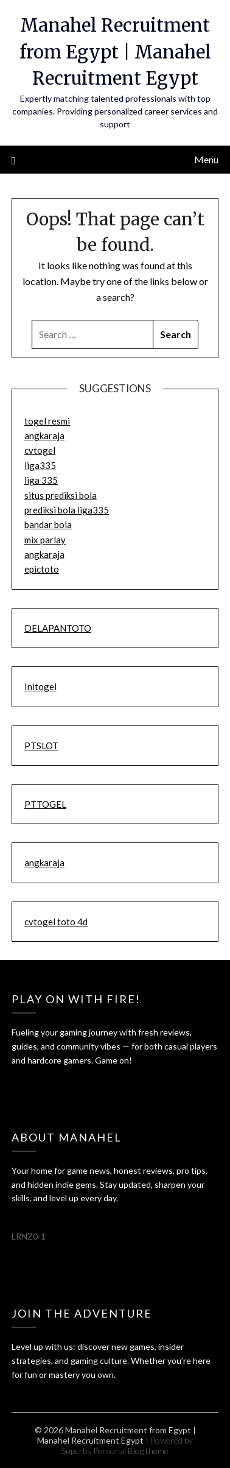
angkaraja (44, 435)
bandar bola (48, 524)
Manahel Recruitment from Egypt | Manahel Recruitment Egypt (115, 52)
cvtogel (39, 450)
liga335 (40, 465)
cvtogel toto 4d (56, 921)
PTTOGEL (45, 804)
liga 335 (41, 480)
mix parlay (45, 539)
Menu (206, 159)
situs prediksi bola (60, 495)
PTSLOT (41, 745)
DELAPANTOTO (57, 628)
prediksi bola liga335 (66, 509)
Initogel (40, 686)
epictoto (41, 568)
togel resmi (47, 420)
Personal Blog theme (131, 1450)
